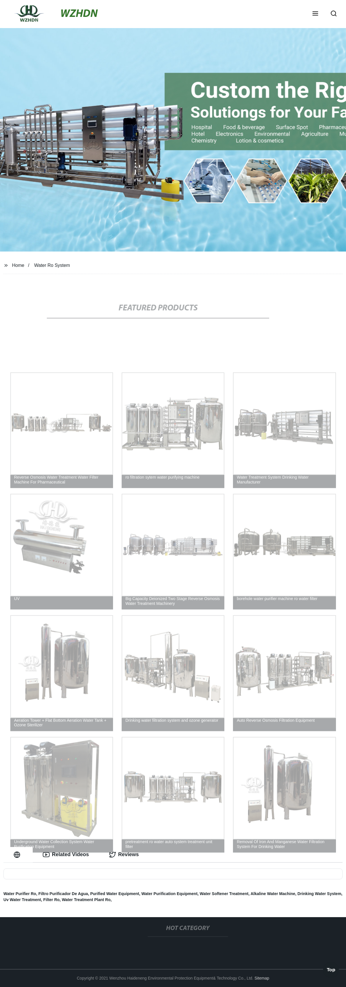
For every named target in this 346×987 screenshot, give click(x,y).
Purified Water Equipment (114, 893)
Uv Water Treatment (22, 899)
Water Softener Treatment (224, 893)
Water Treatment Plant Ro (86, 899)
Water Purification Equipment (169, 893)
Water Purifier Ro (19, 893)
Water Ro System (52, 265)
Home (18, 265)
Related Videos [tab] (66, 854)
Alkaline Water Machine (272, 893)
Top (331, 970)
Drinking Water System (319, 893)
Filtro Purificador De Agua (63, 893)
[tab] (18, 854)
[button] (315, 14)
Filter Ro (51, 899)
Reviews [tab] (124, 854)
